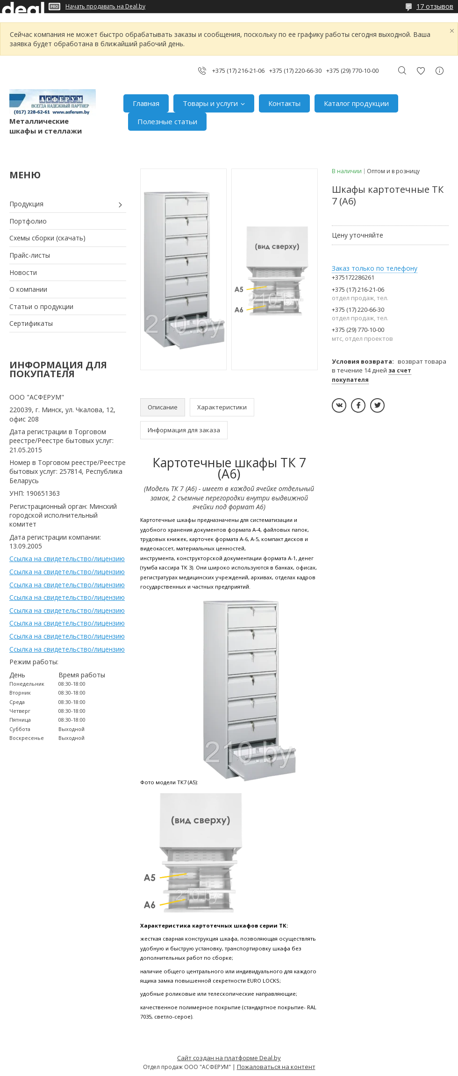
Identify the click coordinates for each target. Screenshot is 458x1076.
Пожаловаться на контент (276, 1066)
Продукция (26, 203)
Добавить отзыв (420, 71)
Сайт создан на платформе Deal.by (229, 1058)
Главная (146, 103)
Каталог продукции (356, 103)
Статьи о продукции (41, 306)
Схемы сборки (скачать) (47, 237)
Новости (23, 272)
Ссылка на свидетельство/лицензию (67, 558)
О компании (28, 289)
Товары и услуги (210, 103)
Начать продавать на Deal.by (105, 6)
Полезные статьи (167, 121)
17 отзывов (434, 6)
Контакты (284, 103)
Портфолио (28, 221)
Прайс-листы (29, 255)
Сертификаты (31, 323)
